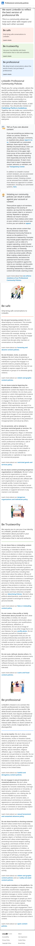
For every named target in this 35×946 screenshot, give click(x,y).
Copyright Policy (6, 943)
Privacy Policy (6, 940)
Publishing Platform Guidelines (14, 108)
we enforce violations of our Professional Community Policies (19, 278)
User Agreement (22, 937)
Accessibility (5, 937)
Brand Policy (21, 943)
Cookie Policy (21, 940)
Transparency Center (17, 167)
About (20, 934)
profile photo (22, 631)
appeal (28, 223)
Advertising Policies (15, 594)
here (15, 187)
